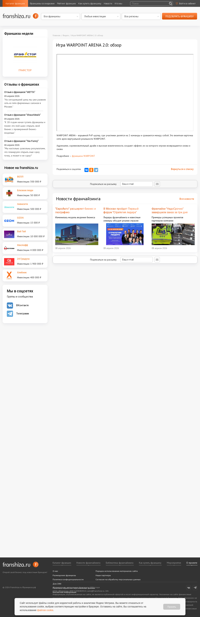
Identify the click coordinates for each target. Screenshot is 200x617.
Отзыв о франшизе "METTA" (19, 92)
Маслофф (22, 245)
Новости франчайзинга (88, 562)
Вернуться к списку (182, 169)
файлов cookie (45, 610)
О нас (55, 571)
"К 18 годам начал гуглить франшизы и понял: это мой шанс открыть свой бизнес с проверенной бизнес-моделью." (24, 127)
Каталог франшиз (15, 3)
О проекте (191, 562)
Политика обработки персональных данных (74, 588)
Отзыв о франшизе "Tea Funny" (21, 141)
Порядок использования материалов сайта (117, 571)
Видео (66, 35)
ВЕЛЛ (20, 176)
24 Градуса (23, 258)
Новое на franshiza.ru (21, 167)
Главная (56, 35)
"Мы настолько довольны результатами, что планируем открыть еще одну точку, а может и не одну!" (24, 152)
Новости (108, 3)
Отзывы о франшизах (21, 84)
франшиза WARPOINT (83, 155)
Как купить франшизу (89, 3)
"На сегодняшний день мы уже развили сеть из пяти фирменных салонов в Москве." (25, 103)
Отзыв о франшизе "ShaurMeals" (22, 114)
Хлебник (22, 272)
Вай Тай (21, 231)
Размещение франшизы (64, 575)
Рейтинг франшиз (66, 3)
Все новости (186, 199)
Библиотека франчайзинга (119, 562)
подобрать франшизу (179, 16)
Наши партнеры (103, 575)
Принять (172, 606)
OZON (20, 217)
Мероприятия (174, 562)
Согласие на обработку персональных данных (118, 579)
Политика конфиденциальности (68, 579)
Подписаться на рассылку (121, 184)
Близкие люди (25, 190)
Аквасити (22, 204)
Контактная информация (64, 592)
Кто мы (118, 3)
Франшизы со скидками (42, 3)
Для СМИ (57, 583)
